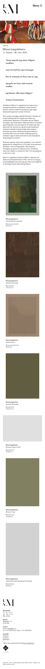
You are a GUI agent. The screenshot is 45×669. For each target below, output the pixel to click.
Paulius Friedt (11, 664)
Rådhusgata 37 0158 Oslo (7, 621)
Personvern (5, 662)
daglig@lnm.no (11, 629)
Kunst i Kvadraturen (28, 643)
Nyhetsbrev (6, 639)
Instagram (6, 638)
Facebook (6, 636)
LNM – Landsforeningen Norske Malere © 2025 (20, 662)
